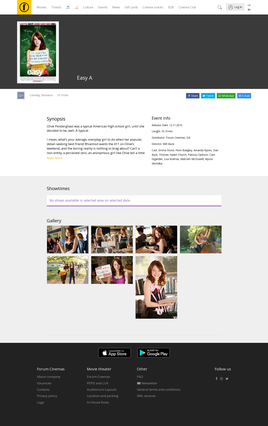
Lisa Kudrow (171, 159)
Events (103, 7)
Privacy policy (47, 396)
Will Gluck (168, 144)
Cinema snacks (153, 7)
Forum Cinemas (98, 376)
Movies (42, 7)
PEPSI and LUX (97, 383)
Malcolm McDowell (192, 159)
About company (49, 376)
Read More (54, 158)
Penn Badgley (184, 150)
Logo (40, 402)
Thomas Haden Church (172, 154)
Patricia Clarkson (198, 154)
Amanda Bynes (203, 150)
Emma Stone (166, 150)
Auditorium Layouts (102, 389)
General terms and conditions (158, 389)
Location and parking (102, 396)
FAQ (140, 376)
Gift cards (131, 7)
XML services (146, 396)
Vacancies (44, 383)
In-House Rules (98, 402)
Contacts (43, 389)
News (116, 7)
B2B (171, 7)
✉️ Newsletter (147, 383)
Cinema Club (187, 7)
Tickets (56, 7)
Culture (88, 7)
